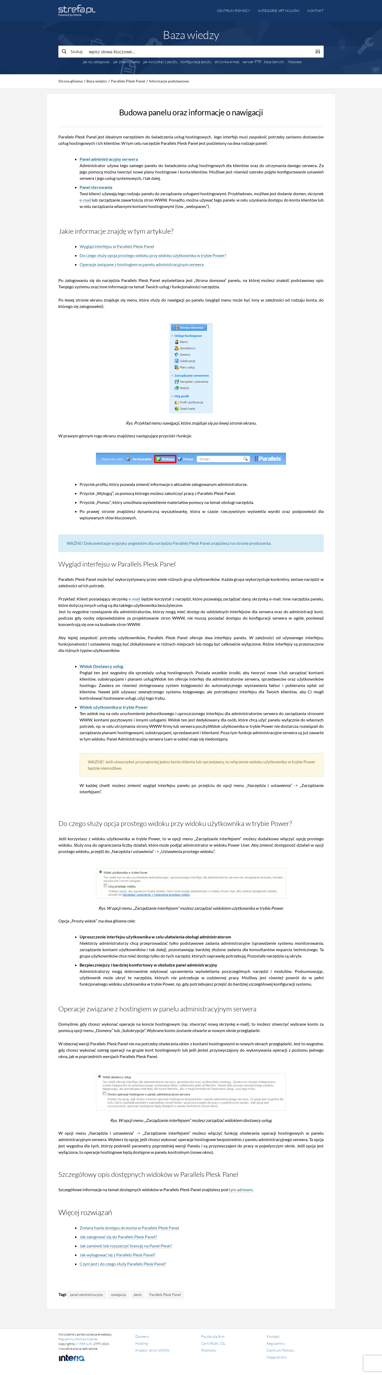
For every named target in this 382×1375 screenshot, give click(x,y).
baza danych (274, 62)
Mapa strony (277, 1357)
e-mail (85, 199)
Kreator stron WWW (152, 1350)
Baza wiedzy (96, 81)
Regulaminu (66, 1339)
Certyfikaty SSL (213, 1343)
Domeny (142, 1336)
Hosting (141, 1343)
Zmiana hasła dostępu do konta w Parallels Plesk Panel (129, 1227)
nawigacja (118, 1295)
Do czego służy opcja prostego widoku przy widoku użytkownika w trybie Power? (153, 255)
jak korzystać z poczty (160, 62)
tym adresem (241, 1189)
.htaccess (294, 62)
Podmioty (208, 1350)
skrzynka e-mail (227, 62)
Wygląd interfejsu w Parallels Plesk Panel (117, 246)
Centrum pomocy (233, 10)
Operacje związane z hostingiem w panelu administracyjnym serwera (142, 264)
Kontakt (315, 10)
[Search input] (199, 51)
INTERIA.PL (84, 1344)
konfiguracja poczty (196, 62)
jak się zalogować (96, 62)
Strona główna (70, 81)
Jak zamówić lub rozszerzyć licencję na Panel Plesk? (126, 1245)
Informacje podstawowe (169, 81)
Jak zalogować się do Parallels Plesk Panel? (118, 1236)
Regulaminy (276, 1343)
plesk (138, 1295)
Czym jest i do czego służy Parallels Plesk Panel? (123, 1263)
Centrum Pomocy (281, 1350)
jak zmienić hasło (126, 62)
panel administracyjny (86, 1295)
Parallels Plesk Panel (128, 81)
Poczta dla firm (212, 1336)
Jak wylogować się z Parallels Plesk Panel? (117, 1254)
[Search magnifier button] (72, 51)
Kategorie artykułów (278, 10)
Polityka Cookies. (86, 1339)
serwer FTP (252, 62)
